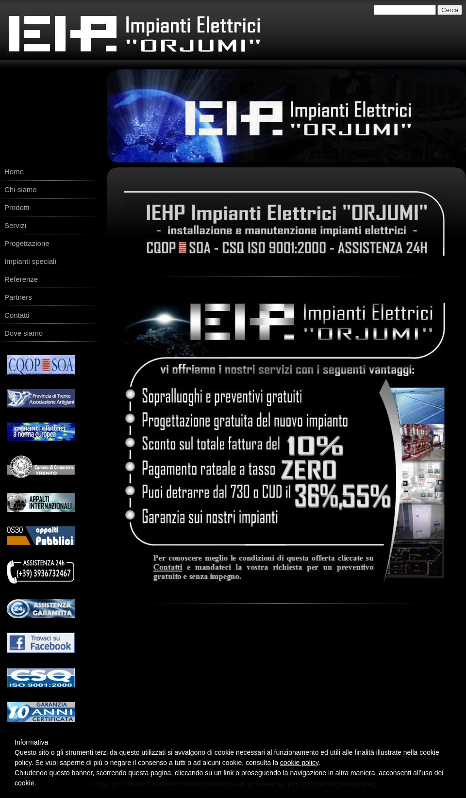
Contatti (17, 315)
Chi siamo (20, 189)
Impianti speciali (30, 261)
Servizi (15, 225)
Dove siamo (23, 333)
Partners (18, 297)
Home (14, 171)
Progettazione (27, 243)
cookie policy (299, 762)
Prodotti (17, 207)
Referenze (21, 279)
